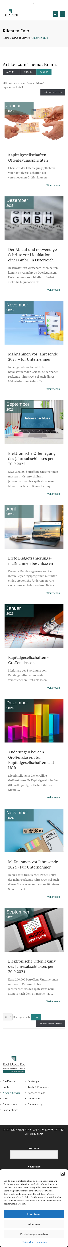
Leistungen (34, 1081)
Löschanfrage (10, 1110)
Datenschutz (28, 1242)
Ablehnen (34, 1224)
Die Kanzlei (9, 1081)
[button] (62, 1174)
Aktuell (11, 72)
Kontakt (7, 1087)
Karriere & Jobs (36, 1093)
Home (6, 37)
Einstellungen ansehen (34, 1234)
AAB (5, 1098)
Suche (44, 72)
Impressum (41, 1242)
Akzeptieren (34, 1214)
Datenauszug (35, 1104)
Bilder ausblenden (51, 1023)
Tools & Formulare (38, 1087)
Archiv (28, 72)
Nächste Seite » (53, 92)
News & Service (21, 37)
